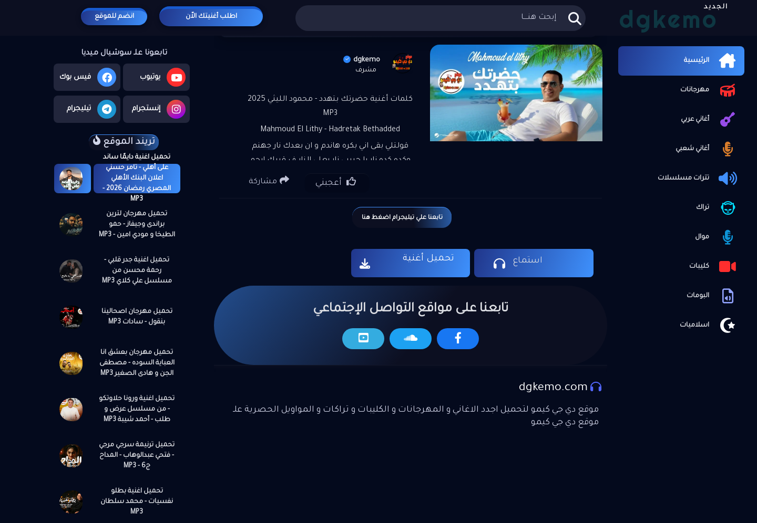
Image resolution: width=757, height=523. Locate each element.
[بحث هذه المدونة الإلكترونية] (440, 18)
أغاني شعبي (707, 149)
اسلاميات (709, 325)
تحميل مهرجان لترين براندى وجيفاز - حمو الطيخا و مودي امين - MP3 (137, 225)
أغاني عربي (710, 119)
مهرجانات (709, 90)
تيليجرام (91, 109)
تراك (717, 207)
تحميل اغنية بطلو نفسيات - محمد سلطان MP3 (136, 502)
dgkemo (361, 60)
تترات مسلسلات (698, 178)
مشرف (365, 70)
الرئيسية (711, 60)
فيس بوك (87, 77)
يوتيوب (163, 77)
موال (717, 237)
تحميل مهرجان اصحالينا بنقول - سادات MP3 (136, 317)
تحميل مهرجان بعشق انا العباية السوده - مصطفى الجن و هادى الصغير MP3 (137, 363)
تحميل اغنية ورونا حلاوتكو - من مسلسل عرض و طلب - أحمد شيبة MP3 (137, 409)
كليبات (714, 266)
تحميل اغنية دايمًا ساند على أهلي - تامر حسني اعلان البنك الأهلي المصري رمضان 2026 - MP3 (137, 178)
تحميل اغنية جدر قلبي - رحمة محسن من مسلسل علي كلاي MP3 (137, 271)
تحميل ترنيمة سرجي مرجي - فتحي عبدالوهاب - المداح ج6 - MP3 (137, 456)
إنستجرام (159, 109)
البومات (713, 296)
